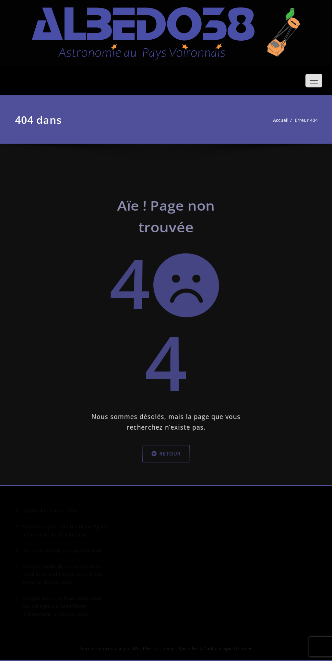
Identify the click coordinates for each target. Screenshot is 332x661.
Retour (166, 433)
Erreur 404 (309, 120)
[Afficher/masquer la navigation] (313, 80)
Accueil (282, 120)
